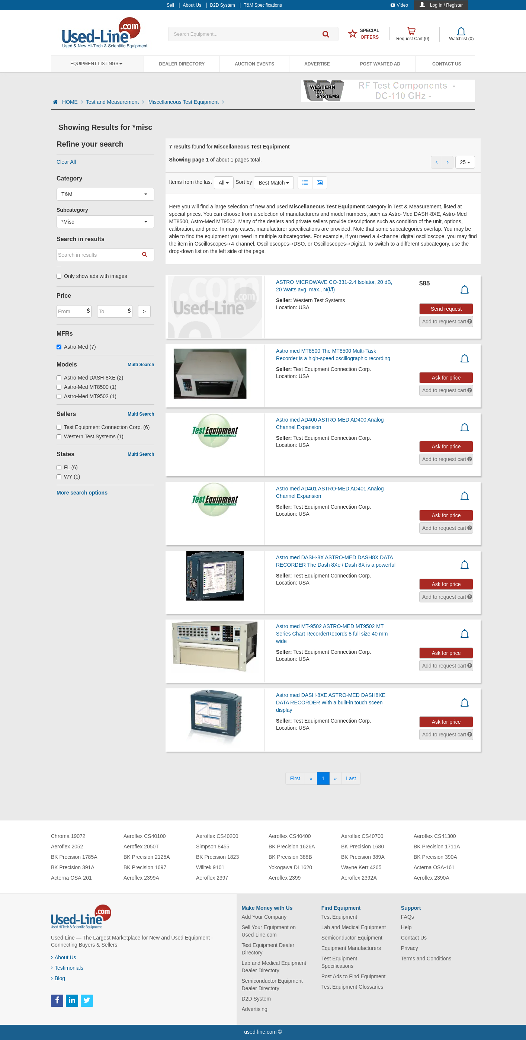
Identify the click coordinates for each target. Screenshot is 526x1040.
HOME (72, 102)
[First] (295, 778)
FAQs (407, 917)
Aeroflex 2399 (285, 878)
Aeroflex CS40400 (290, 836)
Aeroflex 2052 (67, 846)
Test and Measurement (115, 102)
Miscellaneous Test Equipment (186, 102)
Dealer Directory (182, 64)
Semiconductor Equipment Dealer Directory (272, 984)
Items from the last (190, 182)
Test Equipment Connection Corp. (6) (103, 427)
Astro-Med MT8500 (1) (86, 387)
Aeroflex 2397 (212, 878)
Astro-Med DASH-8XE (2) (90, 378)
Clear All (66, 162)
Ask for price (446, 378)
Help (406, 927)
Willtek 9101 (210, 867)
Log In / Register (446, 5)
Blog (58, 978)
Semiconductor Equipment (351, 938)
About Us (63, 957)
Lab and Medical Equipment (353, 927)
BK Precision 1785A (74, 857)
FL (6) (67, 467)
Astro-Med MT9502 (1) (86, 396)
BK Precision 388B (290, 857)
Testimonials (67, 968)
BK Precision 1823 (217, 857)
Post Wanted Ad (380, 64)
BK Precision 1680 (362, 846)
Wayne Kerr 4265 (361, 867)
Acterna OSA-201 (71, 878)
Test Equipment (339, 917)
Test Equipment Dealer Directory (268, 949)
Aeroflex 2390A (431, 878)
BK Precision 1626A (292, 846)
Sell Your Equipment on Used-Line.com (269, 931)
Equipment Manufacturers (351, 948)
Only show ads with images (92, 276)
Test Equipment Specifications (339, 962)
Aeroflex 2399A (141, 878)
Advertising (254, 1009)
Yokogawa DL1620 (290, 867)
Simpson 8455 (213, 846)
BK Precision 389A (363, 857)
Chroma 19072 (68, 836)
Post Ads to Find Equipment (353, 976)
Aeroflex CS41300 (435, 836)
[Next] (335, 778)
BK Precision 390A (435, 857)
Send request (446, 309)
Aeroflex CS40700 (362, 836)
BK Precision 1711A (437, 846)
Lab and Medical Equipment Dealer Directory (274, 966)
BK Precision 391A (72, 867)
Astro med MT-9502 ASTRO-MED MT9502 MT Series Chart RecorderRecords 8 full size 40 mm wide (332, 633)
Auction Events (254, 64)
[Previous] (311, 778)
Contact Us (446, 64)
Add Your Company (264, 917)
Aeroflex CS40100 (145, 836)
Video (399, 5)
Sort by (243, 182)
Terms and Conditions (426, 958)
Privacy (409, 948)
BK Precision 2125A (147, 857)
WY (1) (68, 477)
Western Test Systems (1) (90, 436)
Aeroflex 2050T (141, 846)
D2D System (256, 999)
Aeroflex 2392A (359, 878)
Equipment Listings (96, 63)
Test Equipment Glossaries (352, 987)
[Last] (350, 778)
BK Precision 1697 (145, 867)
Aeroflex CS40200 (217, 836)
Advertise (317, 64)
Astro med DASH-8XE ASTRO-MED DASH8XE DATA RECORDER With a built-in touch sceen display (330, 702)
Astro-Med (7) (76, 347)
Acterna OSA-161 (434, 867)
